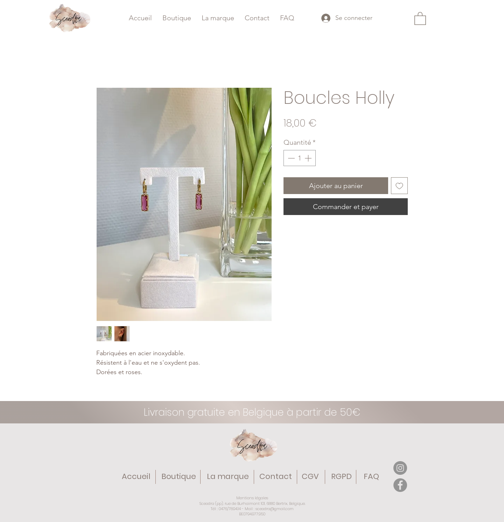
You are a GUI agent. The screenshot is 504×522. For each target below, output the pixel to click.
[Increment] (309, 158)
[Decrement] (290, 158)
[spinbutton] (299, 158)
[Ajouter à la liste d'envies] (399, 185)
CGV (310, 476)
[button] (420, 18)
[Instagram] (400, 468)
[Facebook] (400, 485)
